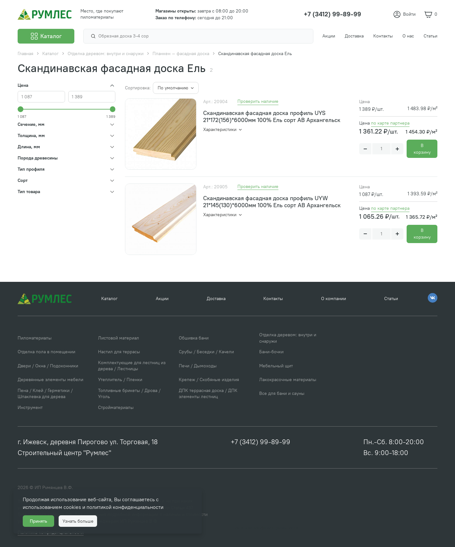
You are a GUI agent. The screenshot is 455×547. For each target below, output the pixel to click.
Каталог (109, 298)
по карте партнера (390, 123)
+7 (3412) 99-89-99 (260, 442)
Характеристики (220, 129)
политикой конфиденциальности (125, 507)
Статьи (391, 298)
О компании (333, 298)
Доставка (216, 298)
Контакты (273, 298)
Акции (162, 298)
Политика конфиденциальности (265, 528)
